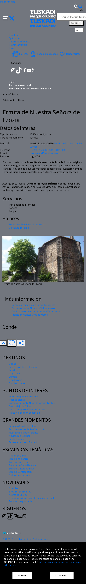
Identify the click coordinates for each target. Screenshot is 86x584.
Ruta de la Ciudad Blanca (22, 465)
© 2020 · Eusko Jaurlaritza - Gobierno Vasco (26, 539)
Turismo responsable (20, 501)
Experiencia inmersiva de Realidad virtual (31, 498)
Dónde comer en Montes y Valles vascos (33, 308)
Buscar (76, 23)
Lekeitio (13, 370)
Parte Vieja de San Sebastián (24, 412)
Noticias (13, 488)
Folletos (20, 53)
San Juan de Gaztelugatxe (23, 367)
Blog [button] (11, 48)
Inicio (12, 82)
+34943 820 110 (57, 149)
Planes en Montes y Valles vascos (29, 314)
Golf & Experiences (19, 475)
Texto (80, 10)
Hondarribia (15, 380)
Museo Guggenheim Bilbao (24, 396)
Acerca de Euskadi (18, 494)
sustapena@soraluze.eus (44, 153)
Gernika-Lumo (17, 383)
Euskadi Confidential (20, 471)
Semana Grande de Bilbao (23, 426)
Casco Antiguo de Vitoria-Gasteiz (27, 409)
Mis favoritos (69, 53)
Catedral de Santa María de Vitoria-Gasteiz (32, 403)
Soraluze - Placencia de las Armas (27, 224)
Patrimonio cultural (20, 85)
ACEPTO (22, 575)
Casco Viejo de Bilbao (20, 406)
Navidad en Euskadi (19, 435)
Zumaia (13, 376)
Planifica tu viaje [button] (18, 44)
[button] (8, 18)
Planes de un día (18, 455)
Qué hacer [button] (14, 38)
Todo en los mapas (44, 53)
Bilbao (12, 363)
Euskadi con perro (19, 458)
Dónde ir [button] (13, 35)
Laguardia (14, 373)
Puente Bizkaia (17, 399)
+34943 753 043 (38, 149)
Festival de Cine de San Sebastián (27, 429)
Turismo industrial (19, 462)
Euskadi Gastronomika (21, 468)
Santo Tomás (16, 439)
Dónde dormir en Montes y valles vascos (33, 304)
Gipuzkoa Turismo (19, 227)
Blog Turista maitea (20, 491)
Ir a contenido (7, 1)
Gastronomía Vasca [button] (19, 41)
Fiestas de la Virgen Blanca (23, 432)
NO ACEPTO (61, 575)
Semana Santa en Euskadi (23, 442)
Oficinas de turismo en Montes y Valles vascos (36, 311)
